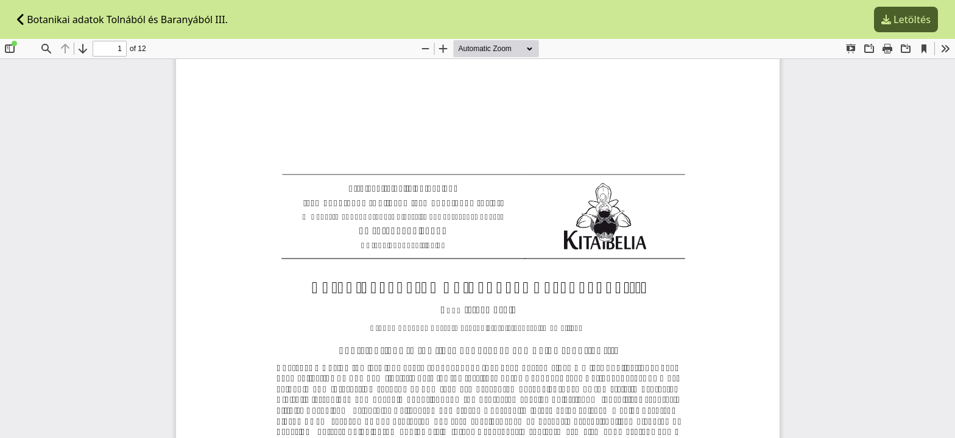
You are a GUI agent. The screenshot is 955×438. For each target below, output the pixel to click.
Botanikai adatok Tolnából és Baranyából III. (122, 19)
